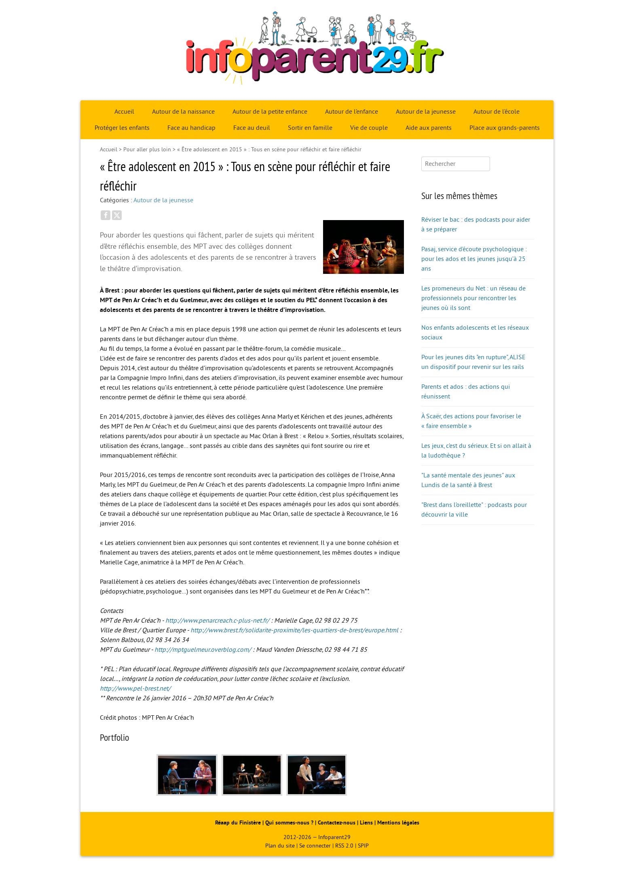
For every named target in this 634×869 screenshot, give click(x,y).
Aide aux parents (429, 127)
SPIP (363, 845)
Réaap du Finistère (238, 822)
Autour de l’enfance (351, 111)
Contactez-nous (336, 822)
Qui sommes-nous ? (290, 822)
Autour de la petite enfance (269, 111)
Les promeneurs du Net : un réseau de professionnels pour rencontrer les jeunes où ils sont (473, 298)
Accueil (124, 111)
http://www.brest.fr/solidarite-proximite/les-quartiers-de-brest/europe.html (294, 630)
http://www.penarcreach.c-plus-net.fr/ (217, 620)
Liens (366, 822)
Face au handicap (191, 127)
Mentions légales (398, 822)
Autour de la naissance (183, 111)
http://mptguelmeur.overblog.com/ (202, 649)
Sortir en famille (310, 127)
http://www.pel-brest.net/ (135, 688)
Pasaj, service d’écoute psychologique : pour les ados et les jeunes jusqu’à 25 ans (474, 259)
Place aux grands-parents (504, 127)
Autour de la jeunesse (426, 111)
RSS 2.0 (344, 845)
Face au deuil (251, 127)
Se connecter (315, 845)
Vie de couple (369, 127)
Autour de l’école (496, 111)
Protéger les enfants (122, 127)
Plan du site (280, 845)
